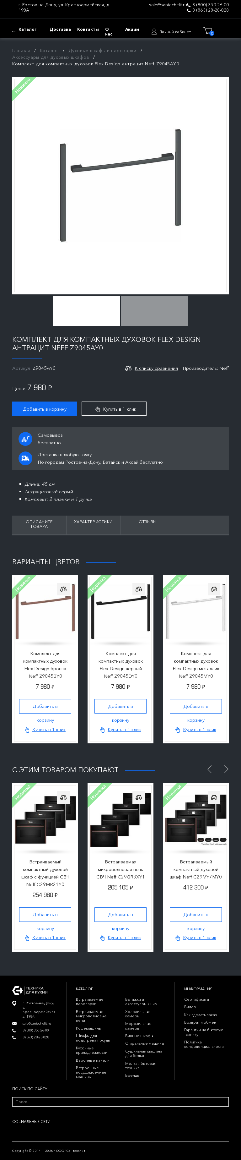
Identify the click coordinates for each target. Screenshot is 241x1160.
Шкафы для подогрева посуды (93, 1037)
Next (226, 769)
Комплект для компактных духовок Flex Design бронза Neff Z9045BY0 (45, 664)
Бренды (132, 1075)
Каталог (49, 50)
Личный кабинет (175, 32)
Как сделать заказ (200, 1014)
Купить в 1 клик (115, 409)
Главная (21, 50)
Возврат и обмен (200, 1022)
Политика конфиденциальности (204, 1044)
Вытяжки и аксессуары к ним (141, 1001)
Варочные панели (93, 1060)
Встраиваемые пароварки (90, 1001)
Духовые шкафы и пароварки (102, 50)
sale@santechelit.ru (168, 5)
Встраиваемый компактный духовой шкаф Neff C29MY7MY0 (196, 869)
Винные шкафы (139, 1035)
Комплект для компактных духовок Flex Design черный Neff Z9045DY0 (121, 664)
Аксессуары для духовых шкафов (50, 57)
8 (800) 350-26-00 (210, 5)
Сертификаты (196, 999)
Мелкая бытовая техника (140, 1065)
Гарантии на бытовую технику (203, 1032)
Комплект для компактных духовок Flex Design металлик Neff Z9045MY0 (196, 664)
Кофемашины (88, 1028)
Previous (209, 769)
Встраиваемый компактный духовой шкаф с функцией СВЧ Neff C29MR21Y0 (45, 873)
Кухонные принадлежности (91, 1050)
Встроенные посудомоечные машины (91, 1072)
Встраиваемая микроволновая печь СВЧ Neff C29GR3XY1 (120, 869)
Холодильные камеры (138, 1013)
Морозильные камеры (138, 1025)
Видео (190, 1006)
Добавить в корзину (45, 409)
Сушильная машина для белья (143, 1053)
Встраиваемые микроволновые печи (91, 1016)
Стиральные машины (144, 1043)
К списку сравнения (156, 368)
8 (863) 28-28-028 (210, 10)
